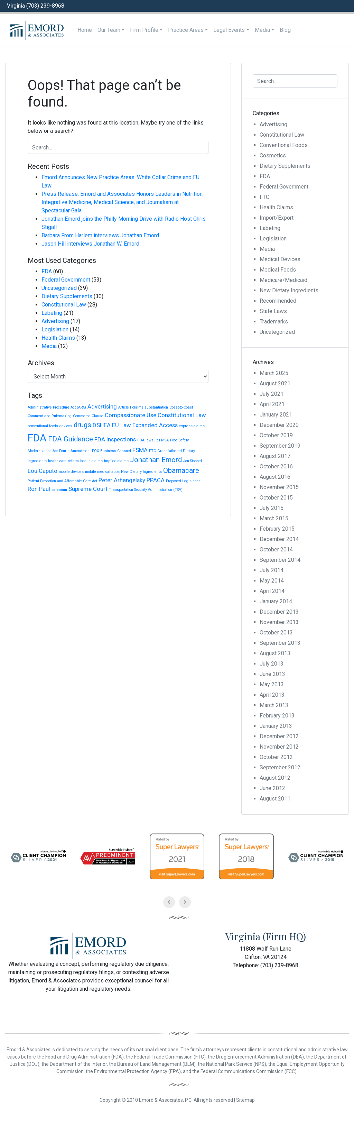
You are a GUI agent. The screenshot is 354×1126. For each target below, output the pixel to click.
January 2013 (276, 726)
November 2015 (279, 487)
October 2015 (276, 497)
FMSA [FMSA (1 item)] (164, 440)
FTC (264, 197)
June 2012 (272, 788)
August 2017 (275, 456)
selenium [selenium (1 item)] (59, 489)
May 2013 (272, 684)
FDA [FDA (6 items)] (37, 438)
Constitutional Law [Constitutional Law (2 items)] (182, 415)
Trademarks (274, 321)
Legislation (54, 329)
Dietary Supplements (66, 296)
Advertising (55, 321)
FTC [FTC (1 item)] (152, 451)
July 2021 (271, 394)
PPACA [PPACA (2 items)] (156, 480)
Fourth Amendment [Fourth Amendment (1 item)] (75, 451)
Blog (285, 30)
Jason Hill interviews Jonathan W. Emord (90, 243)
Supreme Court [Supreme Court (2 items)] (88, 488)
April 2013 (272, 695)
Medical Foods (278, 269)
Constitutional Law (63, 304)
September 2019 (280, 445)
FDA (46, 271)
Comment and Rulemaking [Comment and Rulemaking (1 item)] (50, 416)
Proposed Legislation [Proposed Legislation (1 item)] (183, 481)
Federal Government (65, 279)
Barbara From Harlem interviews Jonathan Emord (100, 235)
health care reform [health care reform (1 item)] (63, 461)
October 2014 (276, 549)
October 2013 (276, 632)
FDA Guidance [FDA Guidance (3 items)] (70, 439)
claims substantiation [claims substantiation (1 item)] (150, 407)
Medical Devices (280, 259)
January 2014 (276, 601)
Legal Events (229, 30)
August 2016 (275, 477)
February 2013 (277, 715)
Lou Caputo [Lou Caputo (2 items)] (42, 470)
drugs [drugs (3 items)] (82, 425)
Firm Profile (144, 30)
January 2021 (276, 414)
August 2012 (275, 778)
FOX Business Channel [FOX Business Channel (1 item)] (111, 451)
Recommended (278, 300)
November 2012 (279, 746)
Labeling (51, 313)
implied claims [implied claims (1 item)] (116, 461)
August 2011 (275, 798)
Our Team (108, 30)
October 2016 (276, 466)
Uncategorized (59, 288)
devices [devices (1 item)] (65, 426)
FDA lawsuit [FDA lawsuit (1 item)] (147, 440)
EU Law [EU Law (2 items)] (121, 425)
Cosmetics (273, 155)
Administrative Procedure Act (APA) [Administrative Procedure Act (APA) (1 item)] (57, 407)
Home (84, 30)
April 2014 (272, 591)
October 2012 (276, 757)
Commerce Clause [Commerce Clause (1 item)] (88, 416)
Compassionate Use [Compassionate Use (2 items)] (130, 415)
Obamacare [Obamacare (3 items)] (181, 470)
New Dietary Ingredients (289, 290)
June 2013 (272, 674)
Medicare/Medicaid (283, 280)
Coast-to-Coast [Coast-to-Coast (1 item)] (181, 407)
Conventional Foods (284, 145)
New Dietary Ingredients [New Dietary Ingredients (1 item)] (141, 471)
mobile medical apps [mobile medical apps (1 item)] (102, 471)
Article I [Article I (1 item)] (124, 407)
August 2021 (275, 383)
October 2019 (276, 435)
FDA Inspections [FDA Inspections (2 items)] (115, 439)
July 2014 (271, 570)
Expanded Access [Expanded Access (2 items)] (155, 425)
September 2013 (280, 643)
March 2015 (274, 518)
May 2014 (272, 580)
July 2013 (271, 663)
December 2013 (279, 611)
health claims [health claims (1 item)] (91, 461)
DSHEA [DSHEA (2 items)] (102, 425)
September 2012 (280, 767)
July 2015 (271, 508)
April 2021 (272, 404)
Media (262, 30)
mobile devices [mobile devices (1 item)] (71, 471)
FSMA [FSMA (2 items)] (140, 450)
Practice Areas (186, 30)
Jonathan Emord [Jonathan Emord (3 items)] (156, 460)
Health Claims (58, 338)
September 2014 (280, 560)
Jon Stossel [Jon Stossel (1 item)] (192, 461)
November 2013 (279, 622)
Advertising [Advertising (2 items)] (102, 406)
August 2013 (275, 653)
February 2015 (277, 528)
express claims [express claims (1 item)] (192, 426)
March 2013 (274, 705)
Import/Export (277, 217)
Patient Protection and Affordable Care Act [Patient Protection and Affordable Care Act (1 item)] (62, 481)
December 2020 (279, 425)
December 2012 (279, 736)
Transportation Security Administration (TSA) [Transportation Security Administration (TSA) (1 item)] (146, 489)
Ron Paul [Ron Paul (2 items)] (39, 488)
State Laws (273, 311)
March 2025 (274, 373)
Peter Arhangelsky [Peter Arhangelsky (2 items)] (122, 480)
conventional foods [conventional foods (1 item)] (43, 426)
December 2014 (279, 539)
